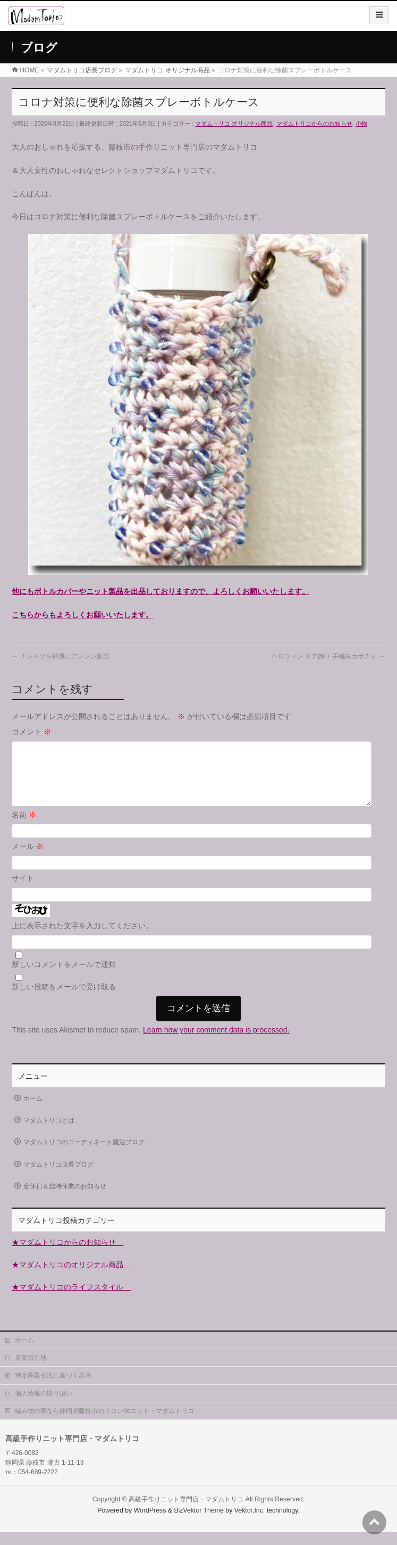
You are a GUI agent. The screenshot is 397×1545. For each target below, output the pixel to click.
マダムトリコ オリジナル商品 (234, 123)
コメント (31, 732)
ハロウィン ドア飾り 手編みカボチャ (328, 656)
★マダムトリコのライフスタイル (71, 1299)
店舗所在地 (31, 1370)
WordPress (150, 1523)
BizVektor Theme (199, 1523)
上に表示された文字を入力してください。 (82, 938)
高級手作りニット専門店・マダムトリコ (186, 1512)
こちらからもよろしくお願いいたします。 (82, 614)
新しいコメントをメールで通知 (64, 977)
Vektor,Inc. (249, 1523)
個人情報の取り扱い (43, 1406)
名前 (24, 827)
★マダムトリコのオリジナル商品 (71, 1277)
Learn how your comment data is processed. (216, 1042)
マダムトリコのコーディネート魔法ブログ (84, 1155)
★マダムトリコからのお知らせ (67, 1255)
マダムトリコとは (48, 1133)
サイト (23, 891)
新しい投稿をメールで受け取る (64, 999)
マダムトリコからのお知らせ (314, 123)
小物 (361, 123)
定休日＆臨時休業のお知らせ (64, 1199)
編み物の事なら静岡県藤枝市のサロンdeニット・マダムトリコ (104, 1423)
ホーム (33, 1111)
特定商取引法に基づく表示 (53, 1388)
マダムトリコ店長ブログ (58, 1177)
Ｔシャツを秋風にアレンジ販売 (60, 656)
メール (28, 859)
